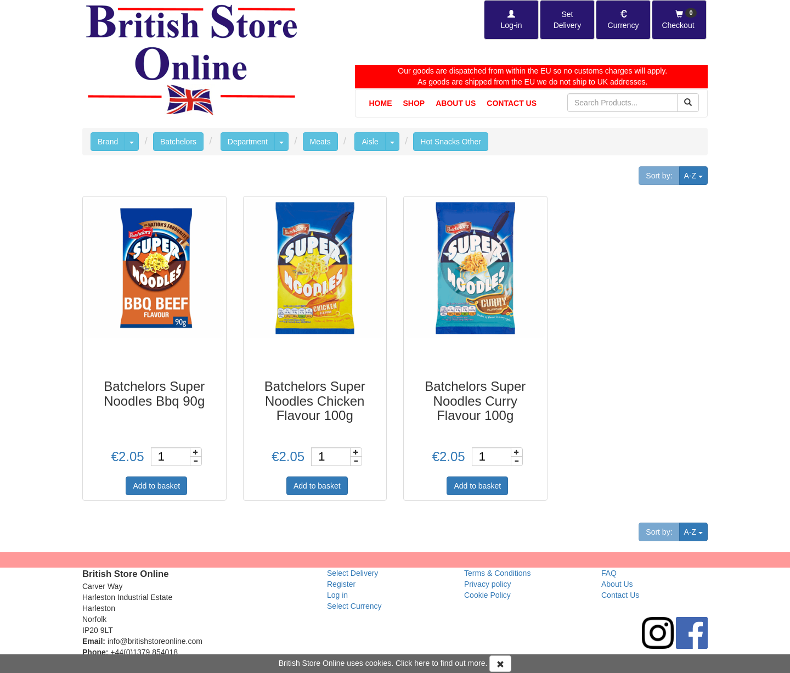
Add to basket (156, 485)
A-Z (696, 175)
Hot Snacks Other (450, 141)
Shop (414, 103)
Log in (337, 595)
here (422, 663)
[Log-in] (511, 20)
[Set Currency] (623, 20)
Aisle (370, 141)
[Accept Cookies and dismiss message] (500, 663)
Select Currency (354, 606)
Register (341, 584)
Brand (108, 141)
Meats (320, 141)
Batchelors (178, 141)
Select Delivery (352, 573)
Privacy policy (487, 584)
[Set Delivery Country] (567, 20)
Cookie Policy (487, 595)
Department (248, 141)
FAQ (609, 573)
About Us (456, 103)
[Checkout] (679, 20)
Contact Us (512, 103)
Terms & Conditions (497, 573)
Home (380, 103)
